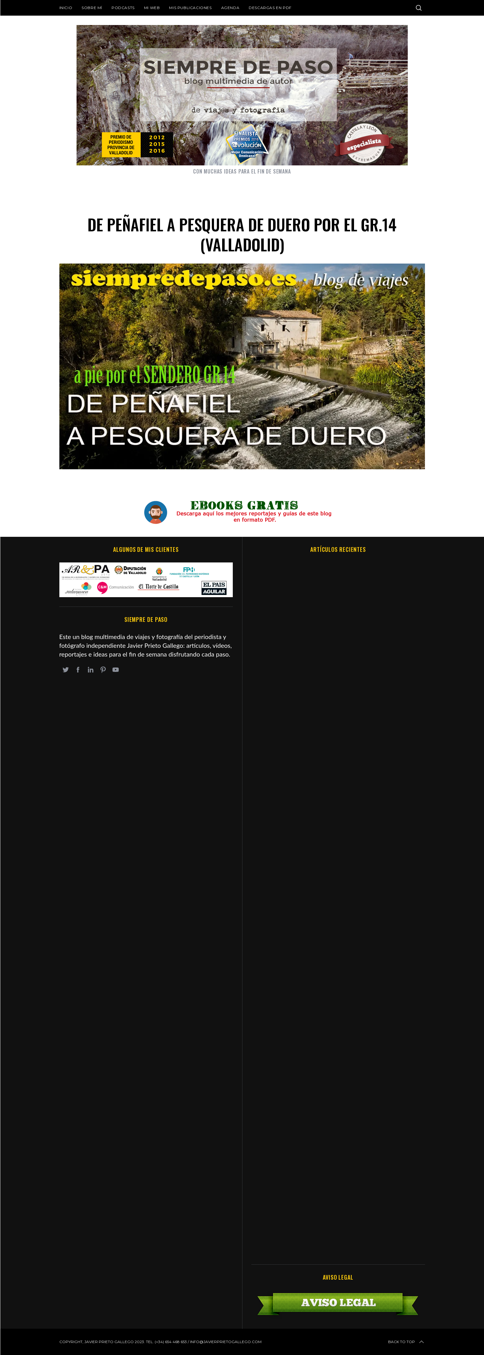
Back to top (406, 1341)
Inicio (65, 7)
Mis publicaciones (190, 7)
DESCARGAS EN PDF (270, 7)
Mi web (152, 7)
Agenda (230, 7)
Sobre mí (92, 7)
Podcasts (123, 7)
